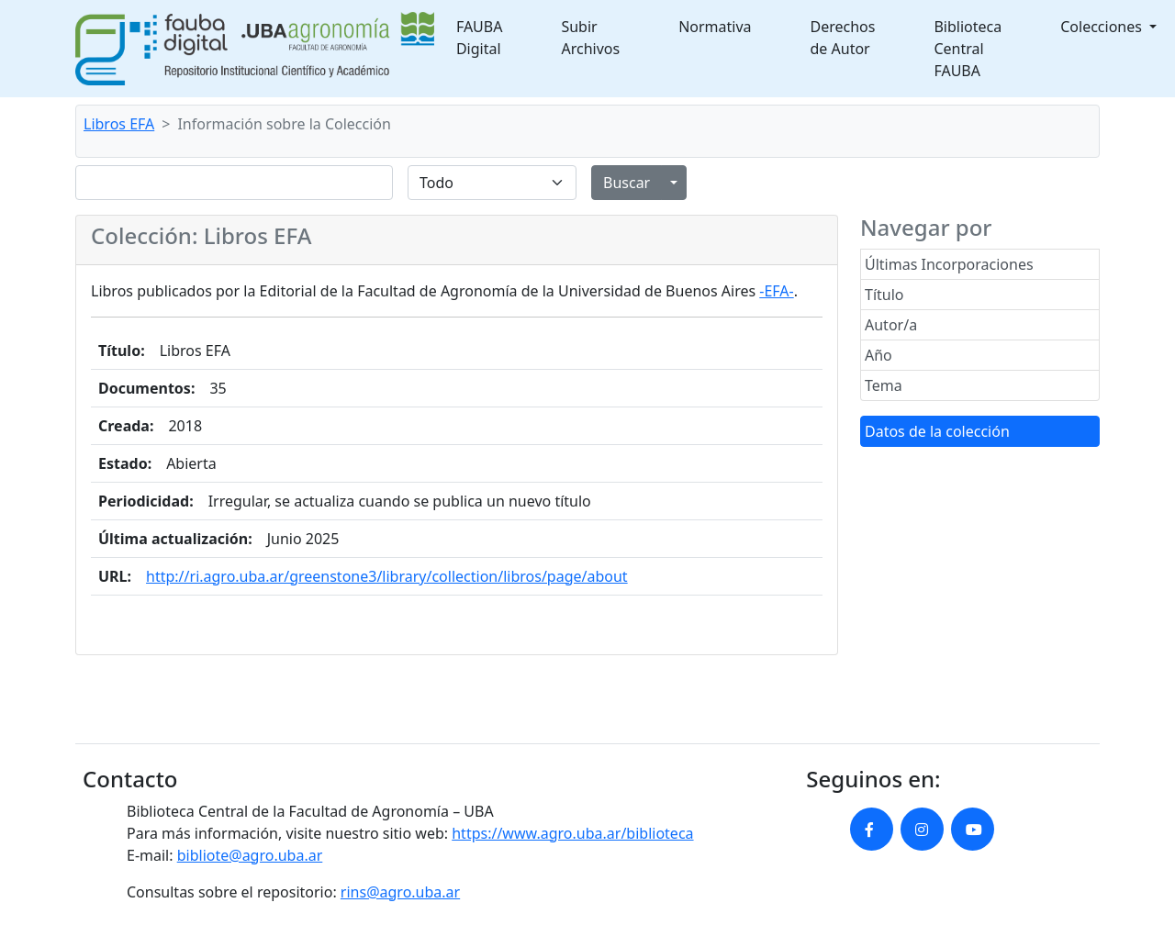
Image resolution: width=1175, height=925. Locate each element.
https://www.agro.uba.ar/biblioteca (572, 833)
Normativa (714, 27)
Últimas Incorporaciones (949, 264)
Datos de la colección (937, 431)
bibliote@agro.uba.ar (250, 855)
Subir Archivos (590, 38)
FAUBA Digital (479, 38)
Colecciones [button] (1103, 27)
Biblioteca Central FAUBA (968, 49)
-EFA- (776, 291)
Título (884, 294)
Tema (883, 385)
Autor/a (891, 325)
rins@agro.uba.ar (400, 892)
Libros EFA (119, 124)
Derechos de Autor (843, 38)
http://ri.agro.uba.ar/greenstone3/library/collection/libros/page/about (387, 576)
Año (878, 355)
